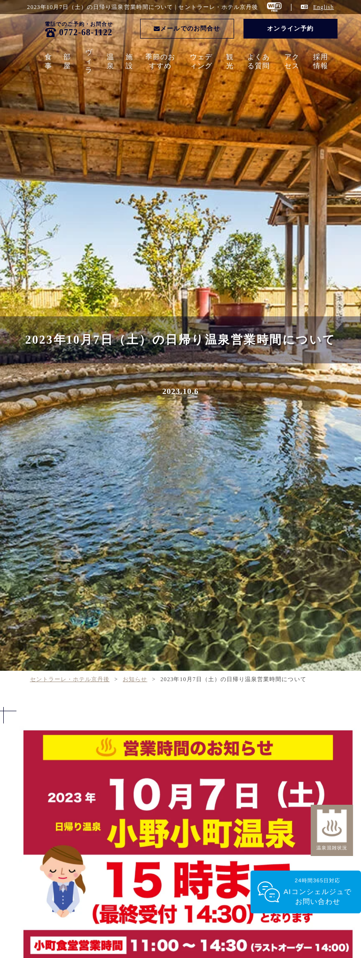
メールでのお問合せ (187, 28)
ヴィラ (89, 61)
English (323, 7)
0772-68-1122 (86, 32)
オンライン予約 (290, 28)
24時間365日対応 (317, 892)
